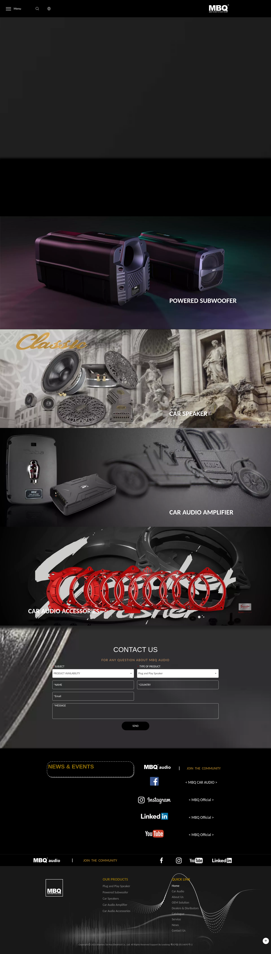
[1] (154, 781)
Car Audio (178, 891)
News (175, 925)
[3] (154, 816)
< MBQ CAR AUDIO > (201, 782)
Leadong (165, 944)
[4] (154, 833)
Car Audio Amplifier (115, 905)
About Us (178, 897)
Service (176, 919)
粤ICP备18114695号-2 (181, 944)
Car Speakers (111, 898)
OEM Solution (180, 902)
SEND (135, 726)
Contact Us (178, 930)
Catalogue (178, 914)
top (266, 941)
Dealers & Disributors (185, 908)
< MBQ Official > (201, 799)
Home (175, 886)
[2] (154, 800)
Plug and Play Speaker (116, 886)
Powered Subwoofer (115, 892)
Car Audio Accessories (116, 911)
